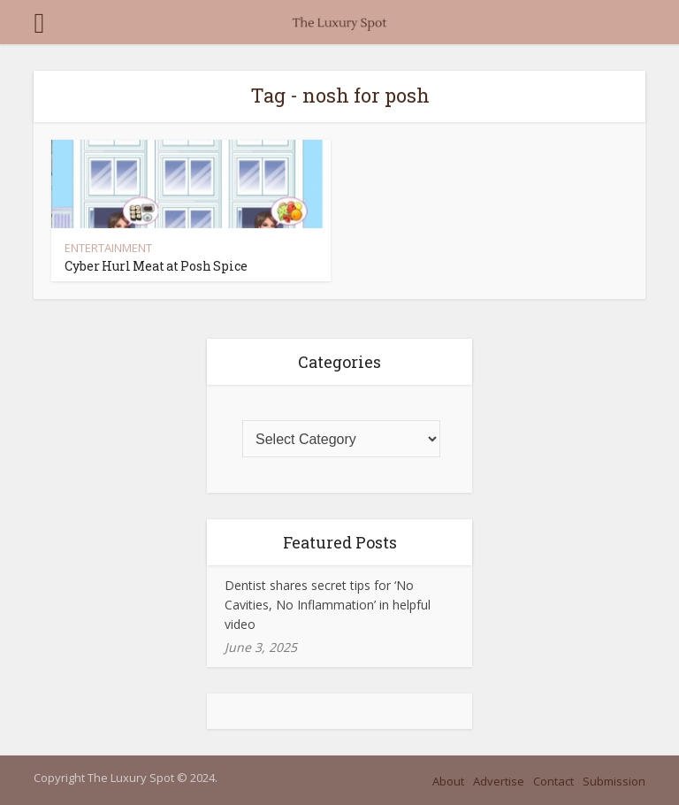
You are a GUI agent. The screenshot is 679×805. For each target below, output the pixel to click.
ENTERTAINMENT (108, 248)
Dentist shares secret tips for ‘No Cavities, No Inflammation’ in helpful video (328, 604)
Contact (553, 781)
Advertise (498, 781)
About (448, 781)
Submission (614, 781)
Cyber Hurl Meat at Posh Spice (156, 265)
